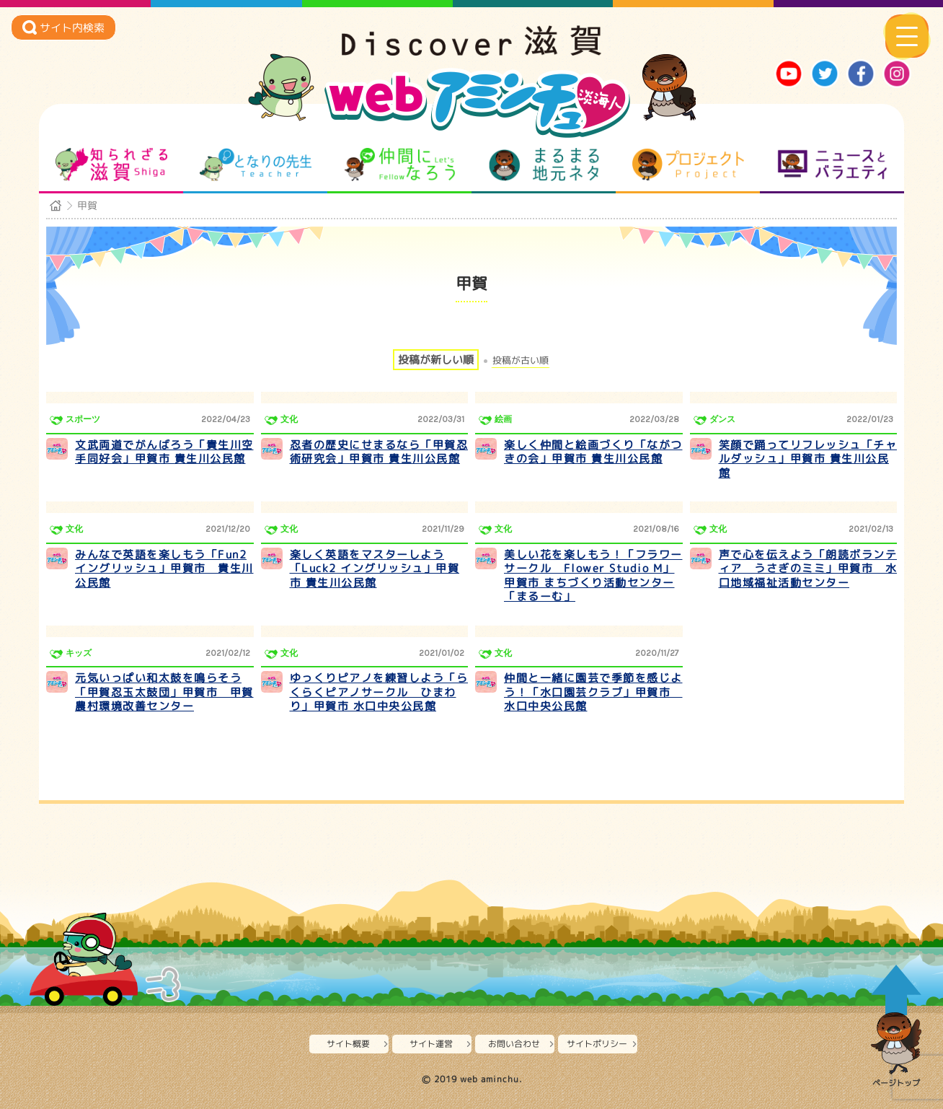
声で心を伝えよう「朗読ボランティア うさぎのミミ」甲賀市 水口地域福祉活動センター (808, 568)
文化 (289, 419)
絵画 (503, 419)
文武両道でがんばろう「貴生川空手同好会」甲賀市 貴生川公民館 (164, 452)
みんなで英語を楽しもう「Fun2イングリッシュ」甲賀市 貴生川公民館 (164, 568)
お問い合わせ (514, 1044)
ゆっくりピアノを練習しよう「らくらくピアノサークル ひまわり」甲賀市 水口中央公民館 (379, 692)
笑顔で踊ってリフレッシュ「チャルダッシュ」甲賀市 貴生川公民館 (808, 459)
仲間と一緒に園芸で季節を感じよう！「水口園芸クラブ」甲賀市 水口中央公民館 (593, 692)
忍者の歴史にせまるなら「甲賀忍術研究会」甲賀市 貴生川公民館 (379, 452)
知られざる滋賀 (111, 164)
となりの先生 (255, 164)
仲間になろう (400, 164)
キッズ (79, 653)
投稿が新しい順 (436, 359)
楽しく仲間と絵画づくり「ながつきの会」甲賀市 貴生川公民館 (593, 452)
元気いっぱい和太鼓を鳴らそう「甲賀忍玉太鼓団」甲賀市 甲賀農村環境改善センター (164, 692)
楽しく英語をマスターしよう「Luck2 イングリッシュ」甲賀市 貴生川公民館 (375, 568)
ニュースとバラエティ (832, 164)
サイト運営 (431, 1044)
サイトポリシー (597, 1044)
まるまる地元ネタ (544, 164)
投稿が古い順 (520, 360)
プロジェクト (688, 164)
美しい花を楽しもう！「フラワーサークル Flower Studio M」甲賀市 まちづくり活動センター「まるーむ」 (593, 576)
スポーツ (83, 419)
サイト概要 (348, 1044)
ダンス (722, 419)
